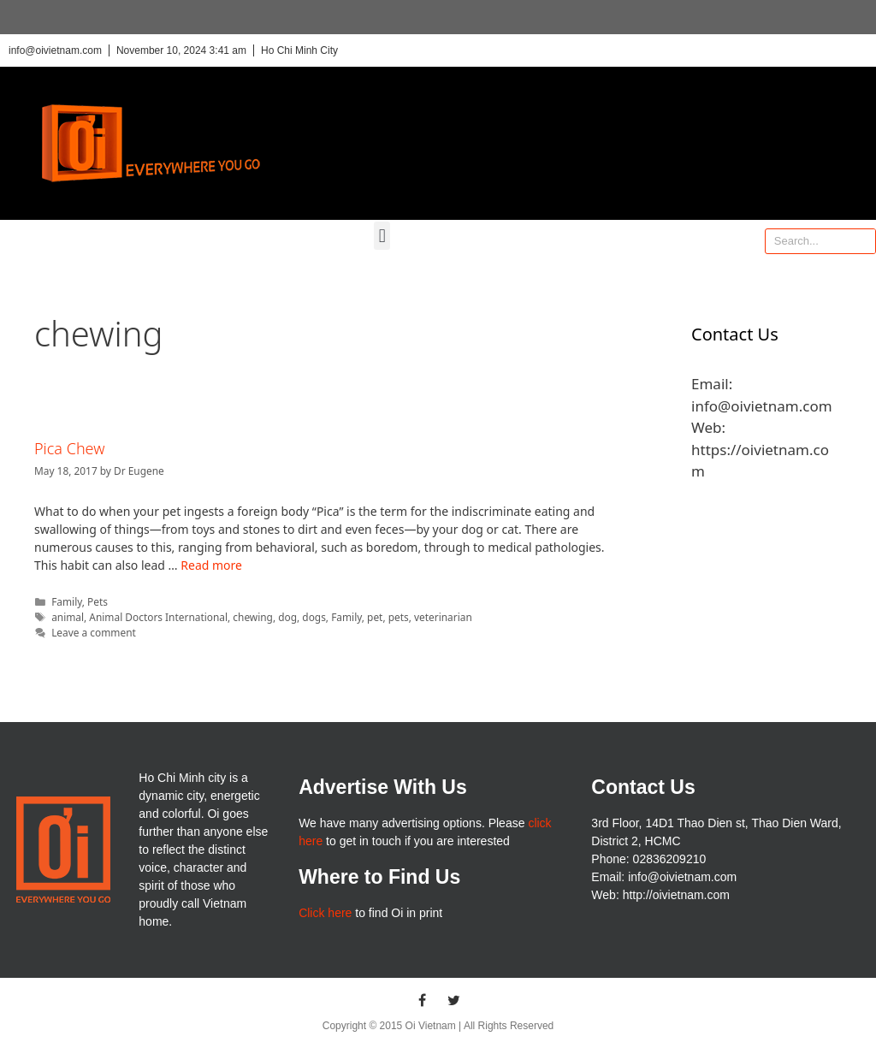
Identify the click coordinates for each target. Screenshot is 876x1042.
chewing (253, 617)
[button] (382, 236)
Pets (97, 601)
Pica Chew (69, 448)
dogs (314, 617)
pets (398, 617)
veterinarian (443, 617)
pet (374, 617)
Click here (325, 913)
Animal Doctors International (158, 617)
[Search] (862, 241)
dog (287, 617)
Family (66, 601)
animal (67, 617)
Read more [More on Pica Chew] (211, 565)
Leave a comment (93, 632)
